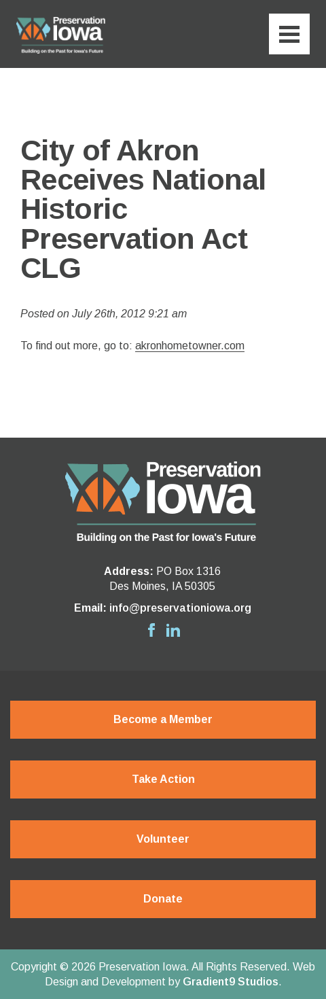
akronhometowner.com (189, 345)
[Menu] (289, 34)
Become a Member (163, 719)
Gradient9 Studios (230, 981)
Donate (163, 899)
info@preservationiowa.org (180, 608)
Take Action (163, 779)
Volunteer (163, 839)
